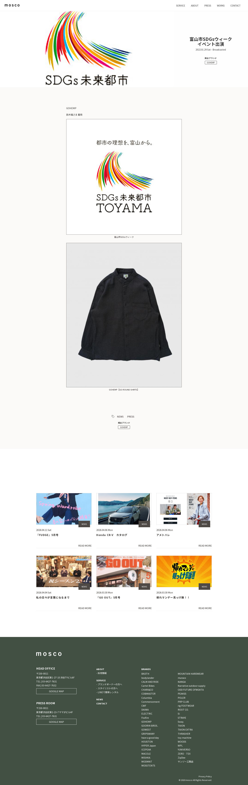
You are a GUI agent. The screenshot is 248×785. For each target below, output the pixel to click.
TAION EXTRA (185, 729)
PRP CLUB (183, 701)
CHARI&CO (147, 689)
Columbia (146, 697)
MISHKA (145, 757)
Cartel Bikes (148, 685)
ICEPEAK (146, 749)
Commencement (150, 701)
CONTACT (235, 5)
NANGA (182, 681)
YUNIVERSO (184, 749)
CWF (143, 705)
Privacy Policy (205, 776)
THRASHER (184, 733)
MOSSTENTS (148, 765)
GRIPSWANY (148, 733)
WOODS (182, 741)
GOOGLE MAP (56, 691)
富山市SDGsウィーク (124, 237)
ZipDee (181, 757)
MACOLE (146, 753)
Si (179, 713)
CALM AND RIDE (150, 681)
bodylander (147, 677)
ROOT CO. (183, 709)
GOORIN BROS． (150, 725)
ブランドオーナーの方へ (110, 684)
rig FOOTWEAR (186, 705)
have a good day (150, 737)
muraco (182, 677)
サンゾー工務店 (185, 761)
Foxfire (145, 717)
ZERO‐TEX (184, 753)
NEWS (120, 416)
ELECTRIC (146, 713)
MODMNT (146, 761)
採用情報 (102, 673)
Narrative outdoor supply (191, 685)
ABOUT (193, 5)
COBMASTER (148, 693)
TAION (181, 725)
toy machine (184, 737)
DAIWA (145, 709)
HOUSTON (147, 741)
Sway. (181, 721)
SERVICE (178, 5)
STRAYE (182, 717)
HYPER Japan (148, 745)
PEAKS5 (182, 693)
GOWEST (146, 729)
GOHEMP (211, 62)
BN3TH (145, 673)
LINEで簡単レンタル (108, 692)
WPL (180, 745)
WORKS (220, 5)
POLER (181, 697)
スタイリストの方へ (108, 688)
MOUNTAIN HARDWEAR (191, 673)
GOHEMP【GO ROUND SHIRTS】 (124, 389)
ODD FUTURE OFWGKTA (191, 689)
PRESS (206, 5)
